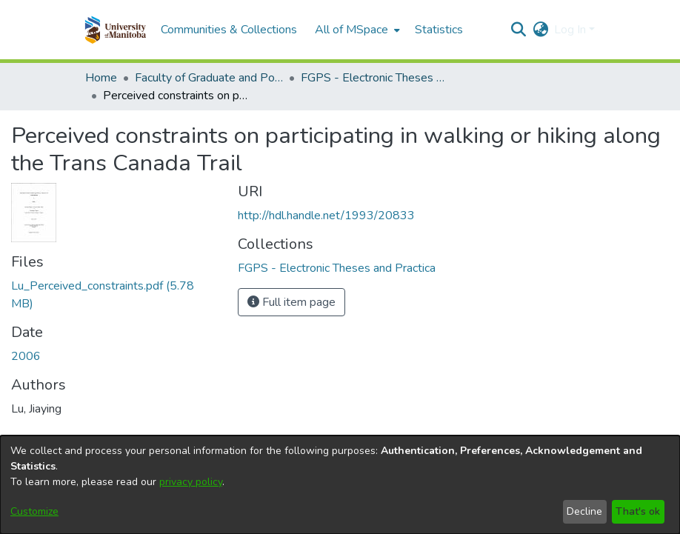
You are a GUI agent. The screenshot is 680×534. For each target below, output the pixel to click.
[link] (337, 268)
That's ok (638, 511)
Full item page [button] (291, 302)
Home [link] (101, 78)
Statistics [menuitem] (439, 29)
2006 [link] (26, 356)
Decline (584, 511)
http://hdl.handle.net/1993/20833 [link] (326, 215)
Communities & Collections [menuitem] (229, 29)
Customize (34, 511)
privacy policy (190, 482)
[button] (115, 29)
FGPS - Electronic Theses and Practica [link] (375, 78)
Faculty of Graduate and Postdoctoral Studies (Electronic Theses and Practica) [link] (209, 78)
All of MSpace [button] (351, 29)
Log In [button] (571, 29)
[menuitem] (356, 29)
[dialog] (340, 484)
